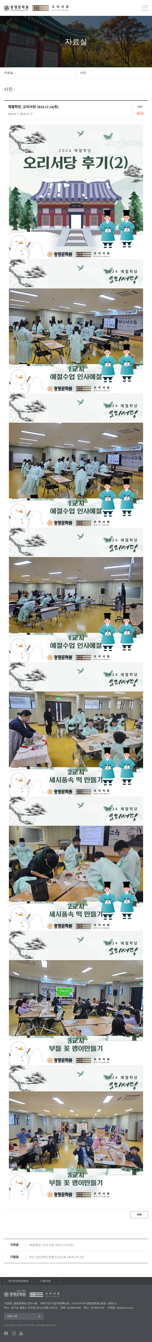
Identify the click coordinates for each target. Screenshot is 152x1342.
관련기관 (12, 1316)
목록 (139, 1214)
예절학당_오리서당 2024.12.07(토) (51, 1245)
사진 (83, 72)
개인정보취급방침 (18, 1280)
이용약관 (45, 1280)
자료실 (8, 72)
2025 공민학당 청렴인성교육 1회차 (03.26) (56, 1257)
